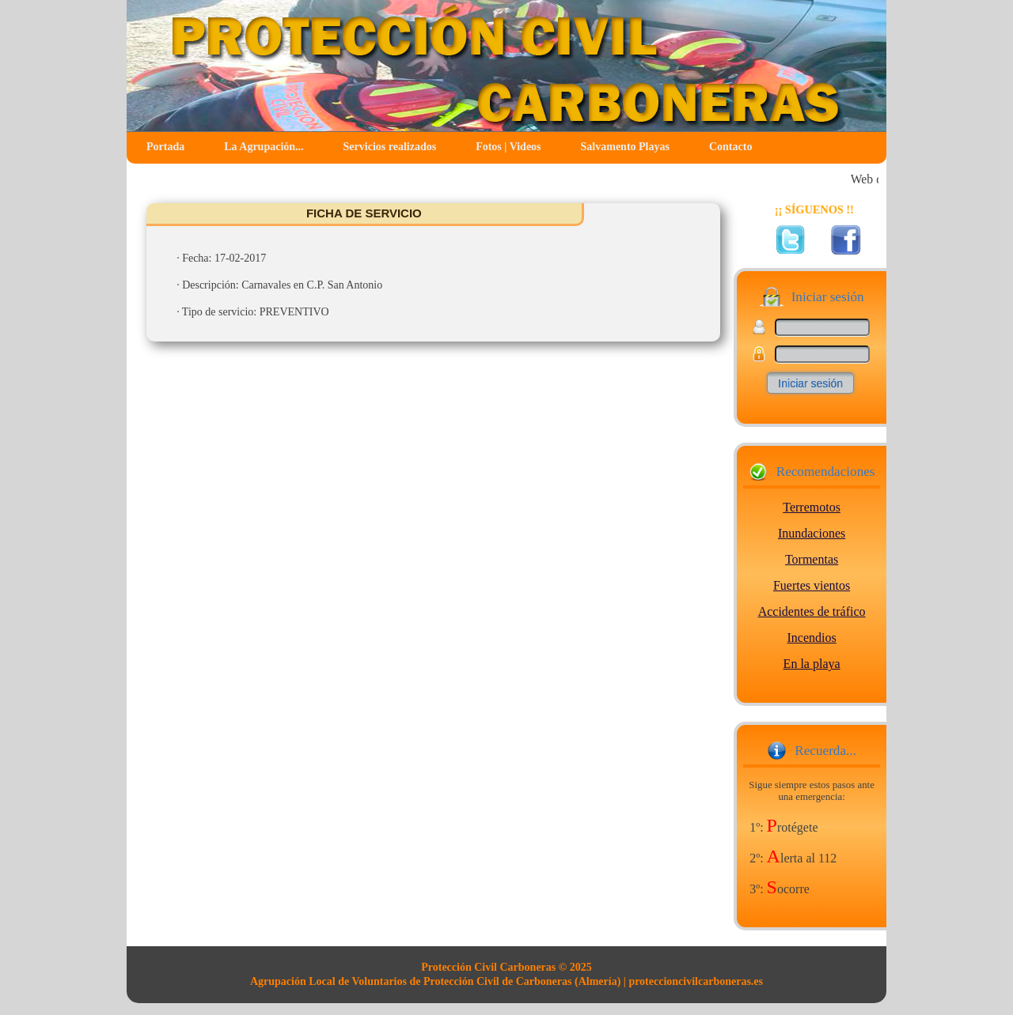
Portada (165, 147)
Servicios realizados (390, 147)
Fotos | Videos (508, 147)
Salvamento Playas (625, 147)
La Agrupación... (263, 147)
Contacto (730, 147)
